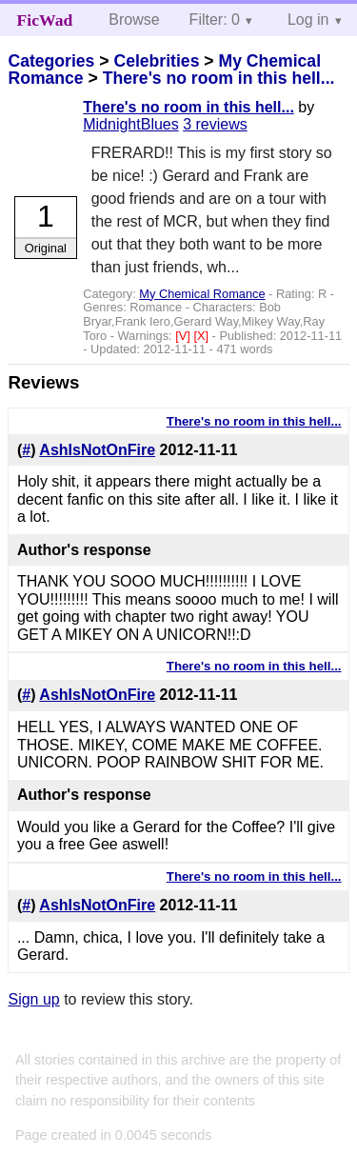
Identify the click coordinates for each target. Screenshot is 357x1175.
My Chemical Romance (202, 294)
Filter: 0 (214, 19)
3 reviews (215, 124)
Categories (51, 60)
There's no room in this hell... (219, 78)
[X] (202, 336)
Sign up (33, 999)
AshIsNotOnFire (97, 450)
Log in (308, 19)
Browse (134, 19)
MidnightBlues (131, 124)
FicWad (45, 20)
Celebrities (156, 60)
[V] (184, 336)
